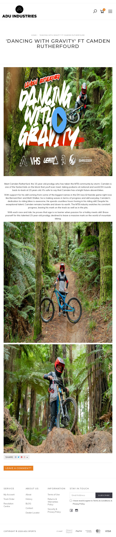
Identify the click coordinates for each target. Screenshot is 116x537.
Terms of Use (54, 494)
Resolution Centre (8, 505)
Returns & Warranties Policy (53, 502)
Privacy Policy (79, 504)
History (29, 499)
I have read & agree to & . (91, 502)
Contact (29, 508)
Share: (16, 457)
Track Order (9, 499)
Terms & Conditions (101, 500)
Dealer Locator (33, 512)
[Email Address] (83, 495)
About (28, 494)
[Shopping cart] (103, 11)
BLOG (28, 503)
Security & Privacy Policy (54, 510)
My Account (9, 494)
